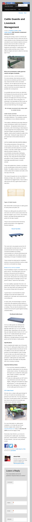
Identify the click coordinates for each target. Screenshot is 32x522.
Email (10, 511)
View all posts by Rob (19, 463)
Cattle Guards (8, 32)
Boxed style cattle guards (12, 267)
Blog (20, 9)
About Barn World (9, 6)
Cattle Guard (19, 449)
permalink (13, 450)
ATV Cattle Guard (8, 390)
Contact (17, 6)
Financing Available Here (10, 9)
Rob (20, 30)
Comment (9, 482)
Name (10, 503)
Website (9, 519)
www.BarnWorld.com (9, 428)
